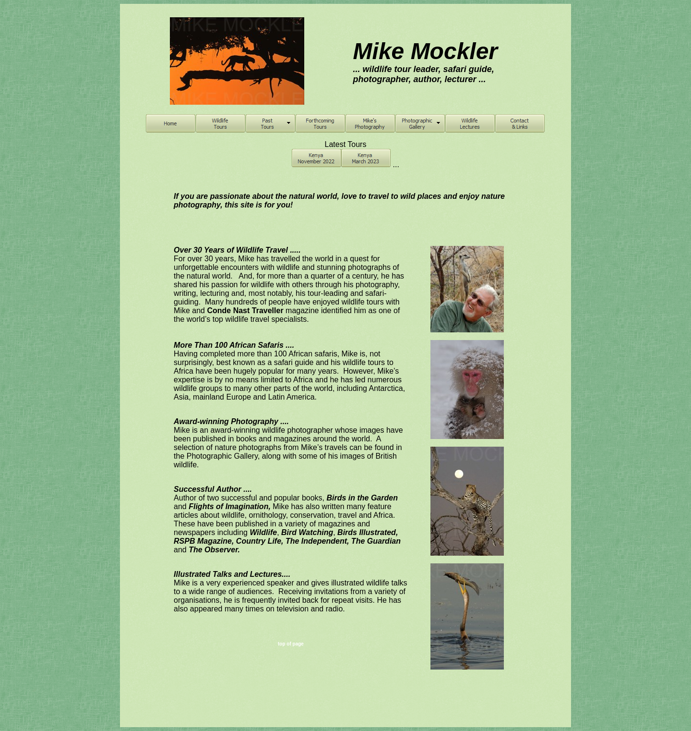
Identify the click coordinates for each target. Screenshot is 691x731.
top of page (291, 643)
